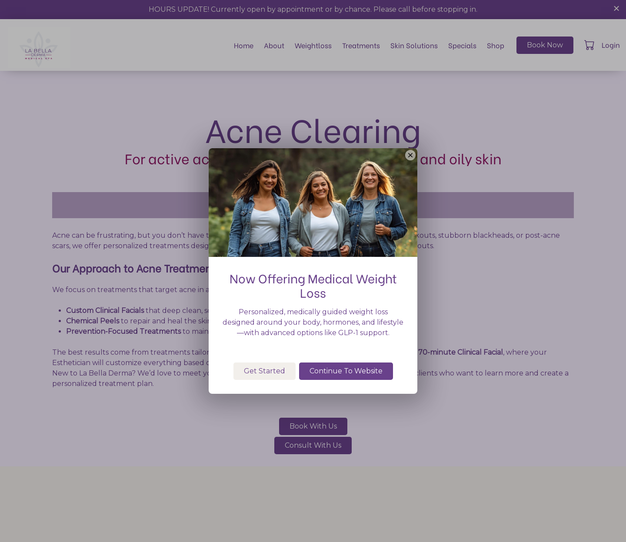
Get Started (264, 389)
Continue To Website (346, 389)
